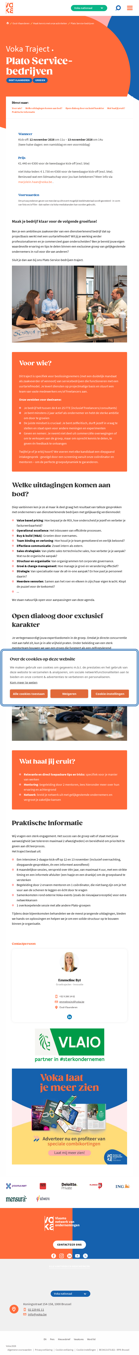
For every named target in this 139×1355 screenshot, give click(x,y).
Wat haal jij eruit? (116, 108)
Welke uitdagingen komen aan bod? (43, 108)
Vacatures (79, 1339)
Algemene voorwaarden (20, 1349)
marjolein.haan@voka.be (35, 182)
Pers (52, 1339)
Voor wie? (17, 108)
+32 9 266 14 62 (65, 996)
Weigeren (69, 694)
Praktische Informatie (23, 111)
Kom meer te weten (24, 682)
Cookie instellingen (86, 1349)
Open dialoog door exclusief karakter (85, 108)
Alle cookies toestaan (28, 694)
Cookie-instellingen (110, 694)
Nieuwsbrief (64, 1339)
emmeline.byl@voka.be (69, 1001)
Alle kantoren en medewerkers (69, 1266)
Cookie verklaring (64, 1349)
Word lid (91, 1339)
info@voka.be (35, 1314)
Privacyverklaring (43, 1349)
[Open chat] (119, 8)
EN (45, 1339)
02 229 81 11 (33, 1309)
